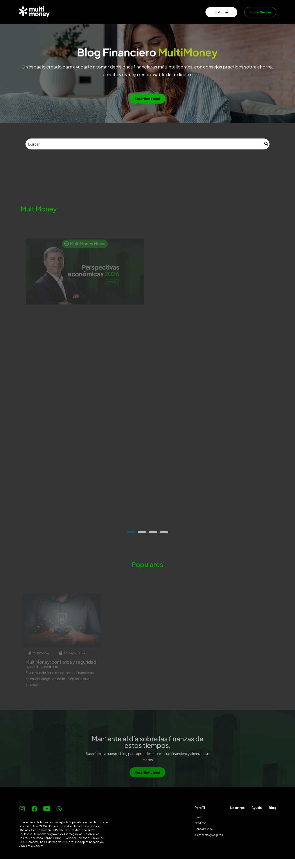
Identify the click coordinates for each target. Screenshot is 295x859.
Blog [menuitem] (272, 808)
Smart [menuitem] (199, 817)
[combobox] (147, 143)
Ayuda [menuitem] (257, 808)
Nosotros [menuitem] (237, 808)
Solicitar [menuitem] (221, 12)
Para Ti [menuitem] (200, 808)
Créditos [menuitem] (200, 823)
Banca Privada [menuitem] (204, 829)
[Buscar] (266, 144)
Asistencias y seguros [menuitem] (209, 835)
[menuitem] (60, 12)
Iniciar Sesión (260, 12)
